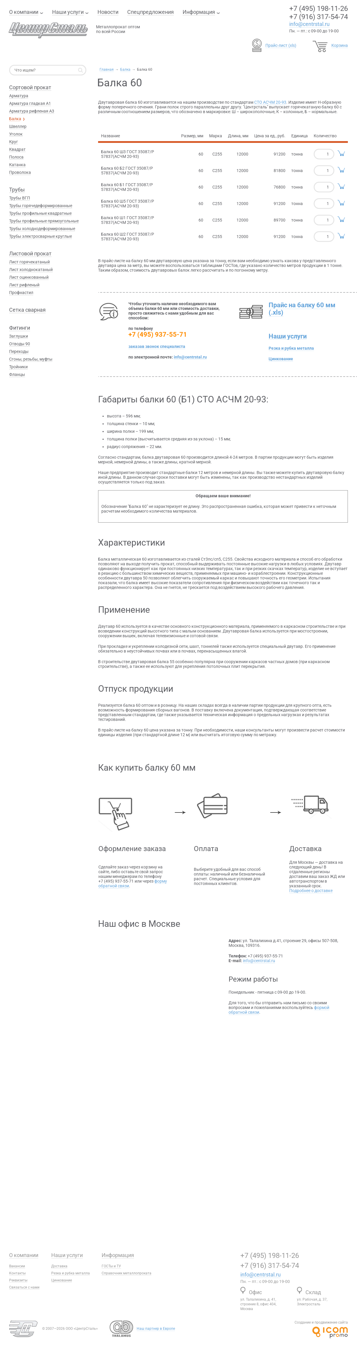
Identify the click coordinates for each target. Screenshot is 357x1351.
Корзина (339, 45)
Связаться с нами (24, 1287)
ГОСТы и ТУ (111, 1266)
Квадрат (17, 149)
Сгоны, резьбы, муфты (30, 359)
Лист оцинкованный (29, 277)
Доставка (59, 1266)
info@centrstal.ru (309, 24)
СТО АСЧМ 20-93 (270, 102)
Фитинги (19, 328)
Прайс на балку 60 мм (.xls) (302, 308)
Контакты (17, 1273)
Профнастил (21, 292)
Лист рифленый (24, 285)
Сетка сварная (27, 310)
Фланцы (17, 374)
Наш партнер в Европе (156, 1329)
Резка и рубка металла (291, 348)
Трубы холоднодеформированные (42, 228)
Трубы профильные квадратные (40, 213)
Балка (125, 69)
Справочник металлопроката (126, 1273)
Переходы (19, 351)
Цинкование (281, 358)
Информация (199, 12)
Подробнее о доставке (311, 890)
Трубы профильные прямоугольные (44, 221)
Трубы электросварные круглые (40, 236)
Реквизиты (18, 1280)
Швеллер (18, 126)
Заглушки (18, 336)
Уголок (16, 134)
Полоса (16, 157)
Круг (13, 141)
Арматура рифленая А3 (31, 111)
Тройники (18, 366)
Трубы (17, 189)
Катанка (17, 164)
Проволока (20, 172)
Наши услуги (68, 12)
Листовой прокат (30, 253)
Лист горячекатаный (29, 262)
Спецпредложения (150, 12)
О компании (23, 12)
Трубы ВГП (19, 198)
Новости (107, 12)
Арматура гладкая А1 (30, 103)
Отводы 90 (19, 343)
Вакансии (17, 1266)
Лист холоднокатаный (31, 269)
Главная (107, 69)
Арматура (18, 95)
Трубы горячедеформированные (40, 205)
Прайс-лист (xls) (280, 45)
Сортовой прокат (30, 87)
